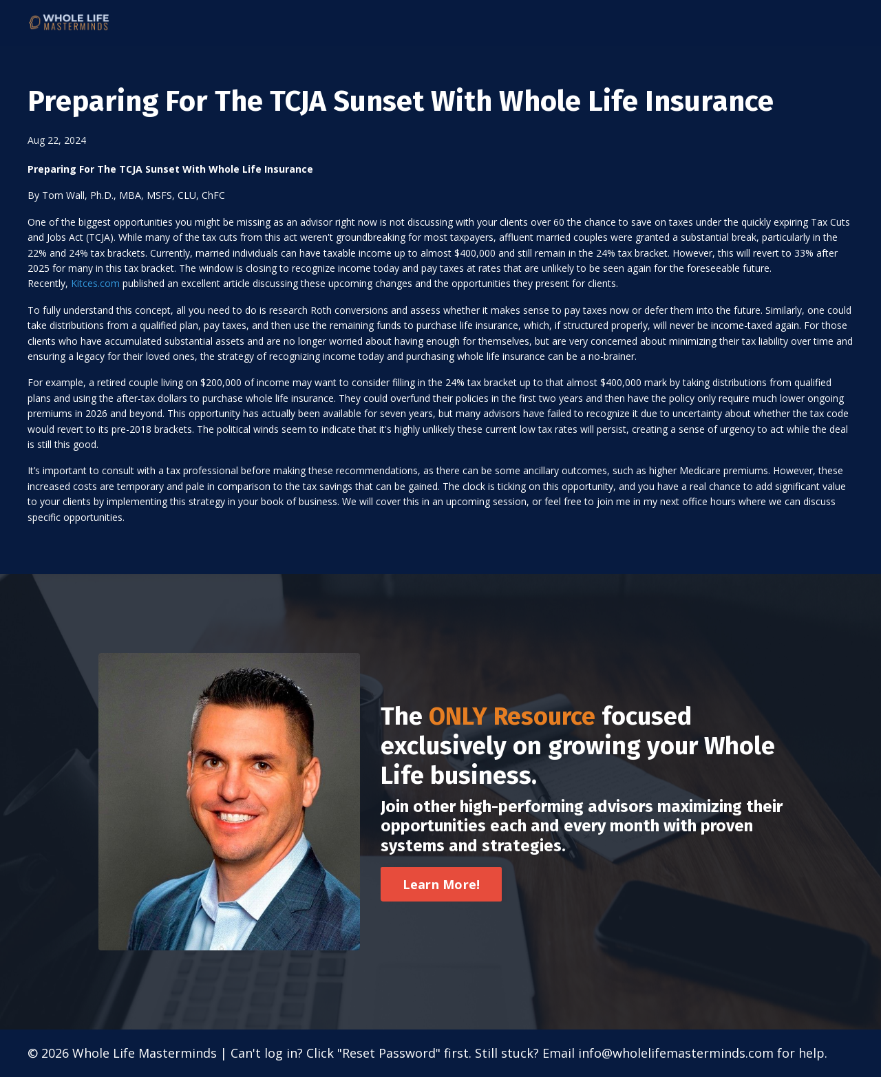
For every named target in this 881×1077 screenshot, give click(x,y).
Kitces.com (95, 283)
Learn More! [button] (441, 884)
